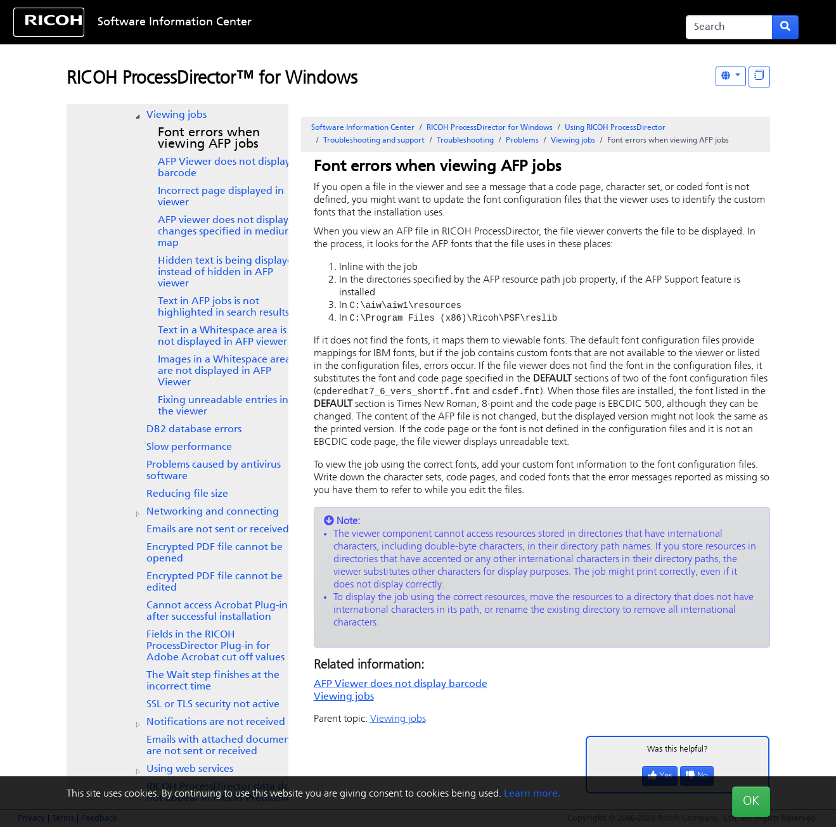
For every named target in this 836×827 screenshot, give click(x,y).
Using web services (189, 769)
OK (751, 801)
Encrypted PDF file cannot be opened (214, 553)
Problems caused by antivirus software (213, 471)
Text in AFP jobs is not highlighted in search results (223, 307)
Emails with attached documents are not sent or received (222, 746)
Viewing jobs (176, 115)
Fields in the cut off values (215, 646)
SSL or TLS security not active (213, 705)
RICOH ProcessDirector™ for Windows (212, 79)
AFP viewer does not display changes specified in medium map (225, 231)
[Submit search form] (785, 27)
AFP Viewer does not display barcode (224, 168)
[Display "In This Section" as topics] (759, 77)
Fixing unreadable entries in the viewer (223, 406)
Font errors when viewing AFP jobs (209, 138)
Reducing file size (187, 494)
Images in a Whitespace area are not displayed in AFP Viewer (224, 371)
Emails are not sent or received (217, 530)
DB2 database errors (193, 430)
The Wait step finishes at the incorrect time (213, 681)
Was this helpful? (677, 751)
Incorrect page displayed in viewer (221, 197)
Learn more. (532, 794)
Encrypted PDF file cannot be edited (214, 582)
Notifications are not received (215, 722)
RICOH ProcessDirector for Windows (490, 128)
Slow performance (189, 447)
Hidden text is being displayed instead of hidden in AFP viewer (228, 272)
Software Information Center (175, 22)
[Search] (729, 27)
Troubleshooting (465, 140)
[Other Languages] (731, 76)
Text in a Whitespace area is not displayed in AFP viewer (222, 336)
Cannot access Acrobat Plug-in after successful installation (217, 611)
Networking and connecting (212, 512)
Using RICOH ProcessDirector (615, 128)
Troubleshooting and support (374, 140)
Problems (522, 140)
